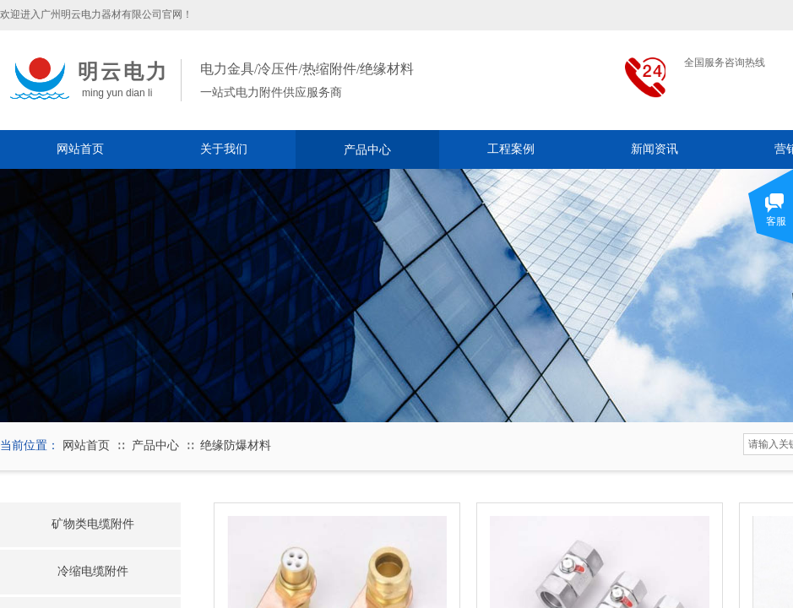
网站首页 (80, 149)
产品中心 (367, 149)
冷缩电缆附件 (92, 571)
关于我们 (223, 149)
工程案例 (511, 149)
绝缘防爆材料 (235, 445)
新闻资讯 (654, 149)
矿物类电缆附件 (93, 523)
